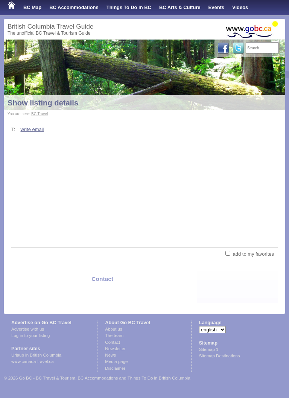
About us (113, 329)
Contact (112, 342)
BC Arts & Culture (180, 7)
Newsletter (115, 348)
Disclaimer (115, 368)
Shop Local (21, 22)
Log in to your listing (30, 335)
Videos (240, 7)
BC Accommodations (74, 7)
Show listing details (43, 103)
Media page (116, 361)
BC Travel (39, 114)
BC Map (32, 7)
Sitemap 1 (209, 349)
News (110, 355)
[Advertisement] (144, 189)
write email (32, 129)
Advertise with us (27, 329)
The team (114, 335)
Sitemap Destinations (219, 356)
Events (216, 7)
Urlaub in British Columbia (36, 355)
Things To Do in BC (128, 7)
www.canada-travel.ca (32, 361)
